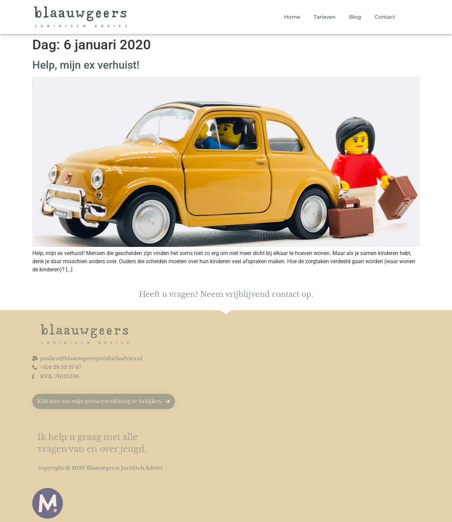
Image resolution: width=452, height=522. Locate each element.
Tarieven (324, 17)
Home (292, 17)
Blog (355, 17)
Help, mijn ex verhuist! (85, 64)
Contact (385, 17)
